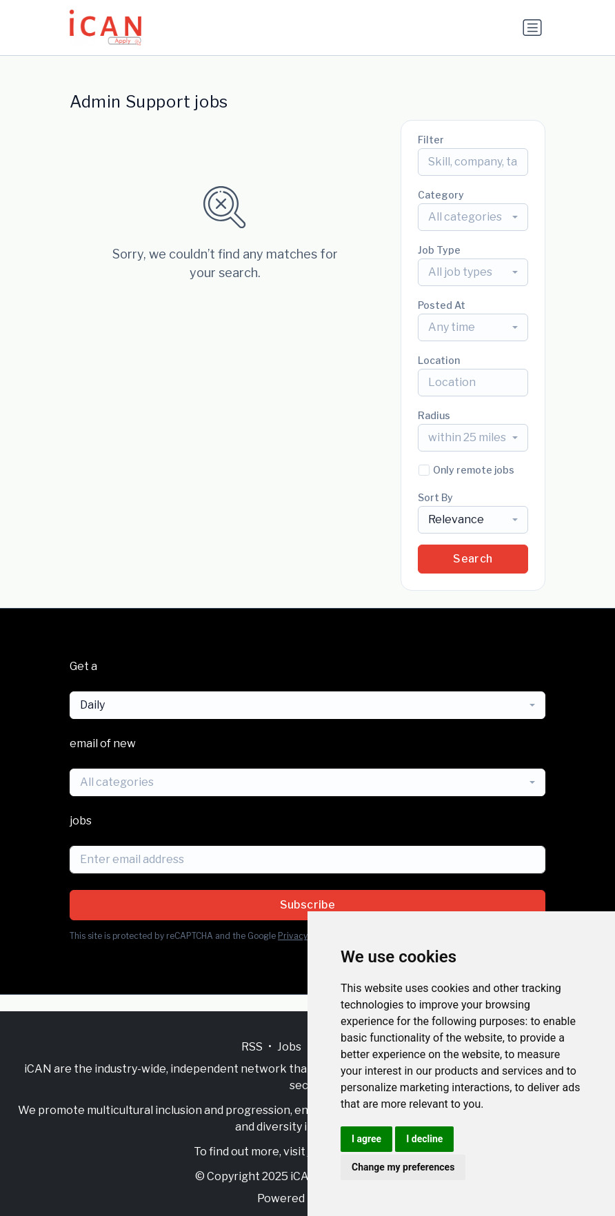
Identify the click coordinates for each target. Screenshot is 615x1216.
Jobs (289, 1046)
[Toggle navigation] (532, 27)
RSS (252, 1046)
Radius (434, 415)
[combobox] (473, 217)
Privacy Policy (305, 936)
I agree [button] (366, 1138)
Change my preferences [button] (403, 1167)
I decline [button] (424, 1138)
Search (472, 558)
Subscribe (308, 904)
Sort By (435, 497)
